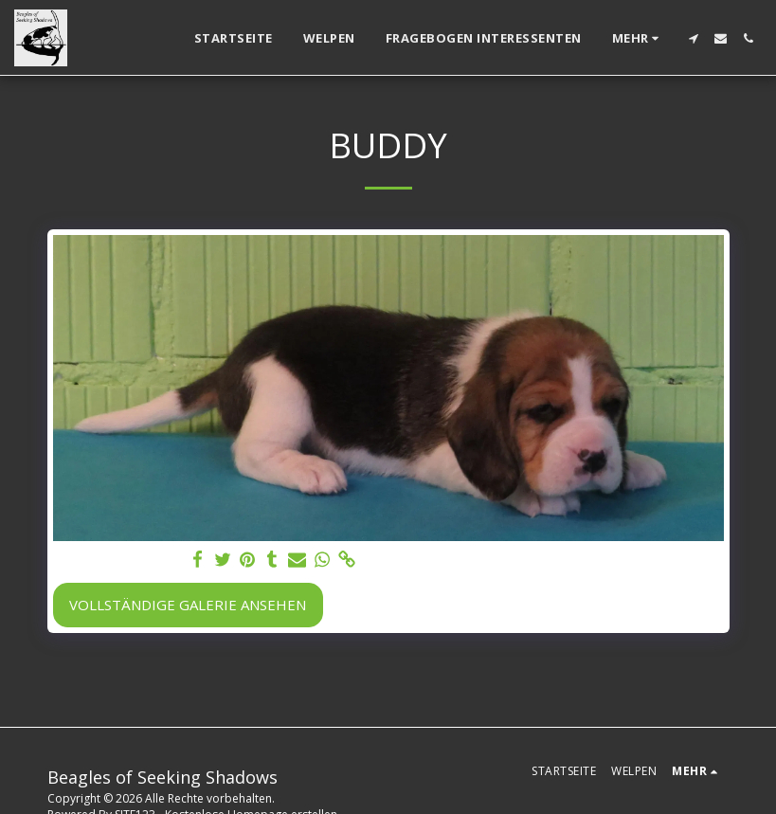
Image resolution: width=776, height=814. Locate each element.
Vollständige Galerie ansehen (187, 604)
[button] (693, 38)
